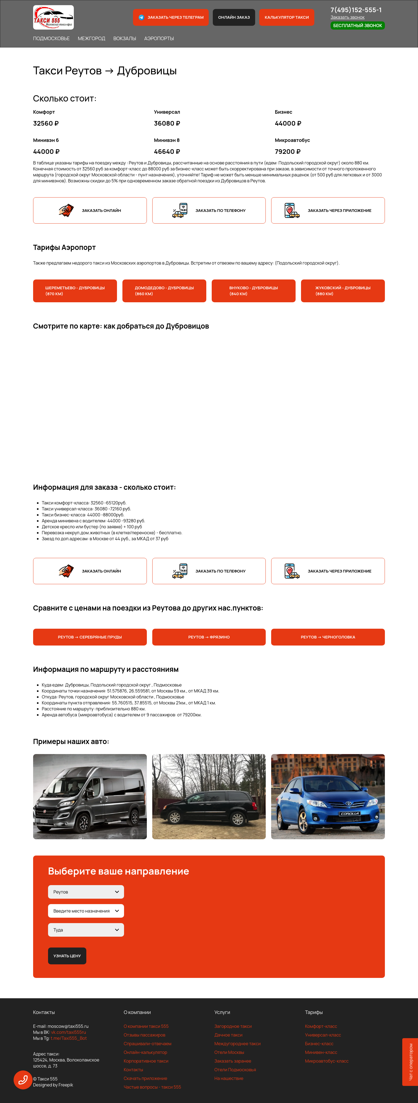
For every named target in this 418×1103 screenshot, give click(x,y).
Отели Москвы (229, 1052)
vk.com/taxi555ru (68, 1032)
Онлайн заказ (234, 17)
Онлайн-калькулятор (145, 1052)
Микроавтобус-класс (327, 1061)
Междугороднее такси (237, 1044)
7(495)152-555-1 (356, 9)
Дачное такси (228, 1035)
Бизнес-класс (319, 1044)
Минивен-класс (321, 1052)
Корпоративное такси (146, 1061)
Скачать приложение (145, 1078)
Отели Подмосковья (235, 1070)
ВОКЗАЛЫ (124, 38)
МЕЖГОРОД (91, 38)
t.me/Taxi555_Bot (69, 1038)
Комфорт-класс (321, 1026)
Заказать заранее (232, 1061)
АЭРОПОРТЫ (159, 38)
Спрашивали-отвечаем (148, 1044)
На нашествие (228, 1078)
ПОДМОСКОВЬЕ (51, 38)
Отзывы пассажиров (144, 1035)
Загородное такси (233, 1026)
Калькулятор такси (287, 17)
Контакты (133, 1070)
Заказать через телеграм (171, 17)
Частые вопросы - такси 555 (152, 1087)
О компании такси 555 (146, 1026)
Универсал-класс (323, 1035)
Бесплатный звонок (357, 25)
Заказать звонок (348, 17)
